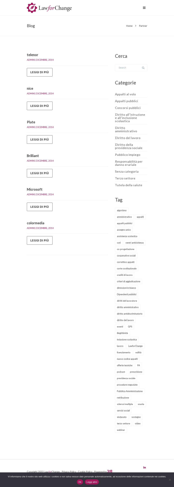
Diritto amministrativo (126, 129)
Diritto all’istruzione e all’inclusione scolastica (130, 118)
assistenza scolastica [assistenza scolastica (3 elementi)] (127, 236)
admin (30, 59)
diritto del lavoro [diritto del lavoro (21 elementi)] (125, 320)
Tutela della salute (128, 185)
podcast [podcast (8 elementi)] (121, 371)
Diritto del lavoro (128, 138)
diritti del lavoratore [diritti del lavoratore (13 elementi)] (127, 300)
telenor (32, 55)
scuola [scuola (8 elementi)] (141, 404)
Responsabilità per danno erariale (129, 163)
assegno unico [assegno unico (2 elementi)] (124, 229)
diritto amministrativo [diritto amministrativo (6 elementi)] (128, 307)
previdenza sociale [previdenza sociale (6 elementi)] (126, 378)
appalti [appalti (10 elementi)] (140, 216)
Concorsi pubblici (128, 108)
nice (30, 88)
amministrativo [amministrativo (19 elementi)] (124, 216)
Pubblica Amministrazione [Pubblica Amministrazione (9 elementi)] (130, 391)
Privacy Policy (69, 471)
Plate (31, 122)
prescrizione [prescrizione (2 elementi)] (136, 371)
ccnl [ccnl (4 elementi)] (119, 242)
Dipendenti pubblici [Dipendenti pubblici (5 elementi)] (126, 294)
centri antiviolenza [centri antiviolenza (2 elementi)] (135, 242)
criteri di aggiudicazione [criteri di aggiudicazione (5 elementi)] (128, 281)
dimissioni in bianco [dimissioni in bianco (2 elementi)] (126, 287)
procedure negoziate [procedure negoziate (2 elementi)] (127, 384)
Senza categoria (127, 171)
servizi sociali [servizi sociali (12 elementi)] (123, 410)
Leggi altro (91, 482)
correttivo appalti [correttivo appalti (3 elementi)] (125, 262)
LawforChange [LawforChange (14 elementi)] (135, 346)
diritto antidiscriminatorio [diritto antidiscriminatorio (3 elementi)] (129, 313)
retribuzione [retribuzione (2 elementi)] (123, 397)
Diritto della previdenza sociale (129, 146)
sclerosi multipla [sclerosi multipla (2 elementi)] (125, 404)
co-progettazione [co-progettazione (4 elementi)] (125, 249)
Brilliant (33, 156)
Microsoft (34, 189)
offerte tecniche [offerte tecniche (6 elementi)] (124, 365)
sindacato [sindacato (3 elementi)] (122, 417)
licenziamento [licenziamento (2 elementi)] (123, 352)
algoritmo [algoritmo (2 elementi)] (122, 210)
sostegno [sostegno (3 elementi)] (136, 417)
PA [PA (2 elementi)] (138, 365)
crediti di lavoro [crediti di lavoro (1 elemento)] (125, 275)
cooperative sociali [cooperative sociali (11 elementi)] (126, 255)
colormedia (35, 223)
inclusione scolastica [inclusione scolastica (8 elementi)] (127, 339)
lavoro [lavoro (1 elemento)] (120, 346)
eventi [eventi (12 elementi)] (120, 326)
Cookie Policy (85, 471)
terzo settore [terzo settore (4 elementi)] (123, 423)
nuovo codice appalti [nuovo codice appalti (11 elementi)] (127, 359)
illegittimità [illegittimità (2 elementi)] (122, 333)
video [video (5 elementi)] (138, 423)
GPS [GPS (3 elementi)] (130, 326)
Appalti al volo (125, 94)
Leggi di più (39, 72)
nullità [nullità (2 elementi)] (138, 352)
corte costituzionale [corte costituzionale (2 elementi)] (126, 268)
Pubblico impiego (127, 154)
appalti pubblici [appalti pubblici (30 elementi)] (124, 223)
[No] (169, 479)
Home (129, 25)
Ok (80, 482)
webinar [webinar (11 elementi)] (121, 430)
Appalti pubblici (126, 101)
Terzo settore (125, 178)
